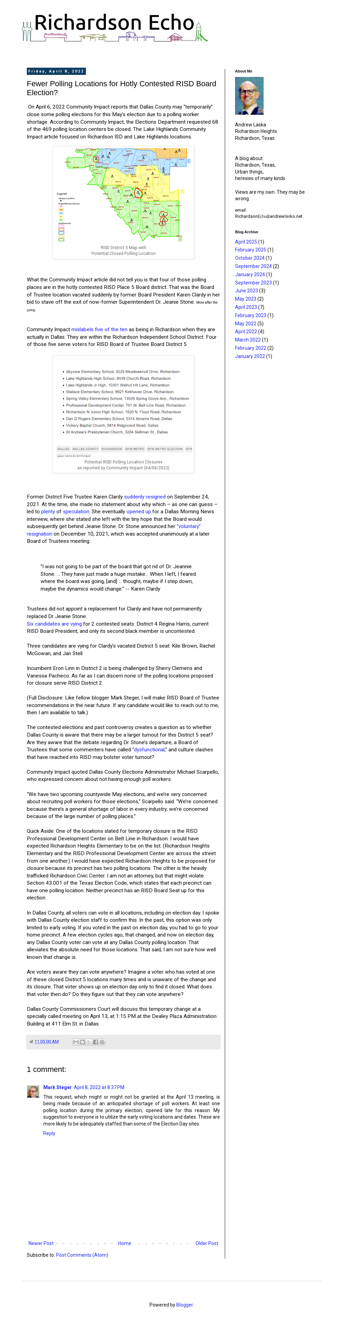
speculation (76, 511)
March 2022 (248, 340)
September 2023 (253, 282)
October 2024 (250, 258)
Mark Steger (57, 1087)
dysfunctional (149, 750)
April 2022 (246, 331)
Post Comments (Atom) (82, 1255)
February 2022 (250, 348)
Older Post (207, 1243)
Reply (49, 1133)
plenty (48, 511)
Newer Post (41, 1243)
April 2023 (246, 307)
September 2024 (253, 266)
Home (124, 1243)
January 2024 (250, 274)
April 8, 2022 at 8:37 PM (99, 1087)
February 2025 (250, 250)
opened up (138, 511)
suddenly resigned (145, 497)
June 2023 (246, 290)
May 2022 (245, 323)
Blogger (184, 1305)
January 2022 (250, 356)
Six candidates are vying (54, 624)
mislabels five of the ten (99, 329)
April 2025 (246, 242)
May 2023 (245, 299)
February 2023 (250, 315)
